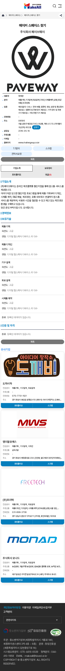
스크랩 (48, 148)
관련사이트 (11, 620)
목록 (32, 159)
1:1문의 (16, 148)
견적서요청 (17, 153)
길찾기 (36, 127)
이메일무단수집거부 (42, 607)
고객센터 (7, 612)
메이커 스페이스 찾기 (32, 15)
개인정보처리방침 (12, 607)
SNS (61, 15)
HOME (3, 15)
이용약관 (26, 607)
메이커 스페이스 (15, 15)
